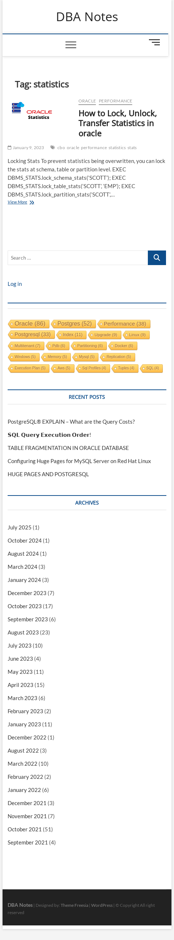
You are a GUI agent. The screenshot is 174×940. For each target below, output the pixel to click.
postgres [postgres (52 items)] (74, 324)
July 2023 (20, 645)
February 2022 (25, 776)
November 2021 (27, 816)
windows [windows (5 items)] (25, 357)
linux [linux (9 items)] (137, 334)
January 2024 (24, 579)
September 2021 (28, 842)
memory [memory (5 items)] (57, 357)
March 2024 (22, 566)
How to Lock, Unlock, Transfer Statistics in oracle (117, 123)
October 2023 (25, 606)
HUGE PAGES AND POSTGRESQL (48, 474)
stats (132, 147)
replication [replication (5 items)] (118, 357)
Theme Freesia (74, 905)
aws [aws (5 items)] (63, 368)
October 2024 (25, 540)
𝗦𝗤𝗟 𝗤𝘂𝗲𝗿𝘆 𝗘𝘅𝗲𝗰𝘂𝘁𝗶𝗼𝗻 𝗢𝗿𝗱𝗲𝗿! (49, 434)
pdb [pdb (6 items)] (58, 345)
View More (25, 202)
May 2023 (20, 671)
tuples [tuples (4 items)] (126, 368)
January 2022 (24, 789)
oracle (73, 147)
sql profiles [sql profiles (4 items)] (94, 368)
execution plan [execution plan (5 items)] (30, 368)
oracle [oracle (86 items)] (30, 323)
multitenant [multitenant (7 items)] (27, 345)
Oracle (87, 101)
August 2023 (23, 632)
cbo (61, 147)
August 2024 (23, 553)
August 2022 (23, 750)
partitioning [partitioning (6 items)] (90, 345)
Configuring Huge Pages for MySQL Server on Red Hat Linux (79, 461)
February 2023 (25, 711)
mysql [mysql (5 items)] (86, 357)
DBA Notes (87, 16)
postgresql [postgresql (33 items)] (33, 334)
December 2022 (27, 737)
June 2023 (20, 658)
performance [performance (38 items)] (125, 324)
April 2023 (20, 684)
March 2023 (22, 698)
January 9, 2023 (26, 147)
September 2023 (28, 619)
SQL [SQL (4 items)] (152, 368)
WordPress (102, 905)
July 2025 (20, 527)
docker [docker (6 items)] (124, 345)
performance (115, 101)
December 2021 (27, 803)
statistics (117, 147)
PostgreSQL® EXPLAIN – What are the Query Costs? (71, 421)
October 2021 (25, 829)
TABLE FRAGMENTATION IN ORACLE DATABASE (68, 447)
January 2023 (24, 724)
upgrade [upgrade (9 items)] (105, 334)
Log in (15, 283)
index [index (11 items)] (73, 334)
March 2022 (22, 763)
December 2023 (27, 593)
